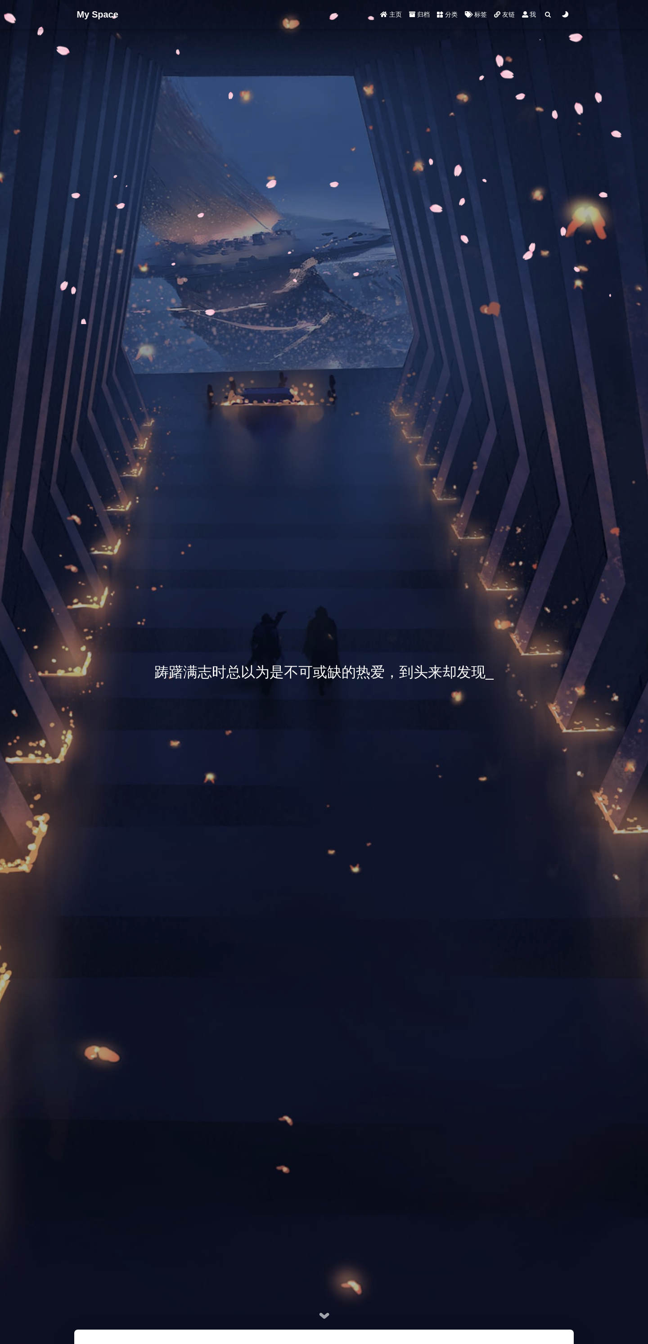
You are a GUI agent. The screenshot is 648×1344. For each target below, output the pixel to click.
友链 (504, 14)
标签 (476, 14)
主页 (391, 14)
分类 (447, 14)
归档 (419, 14)
